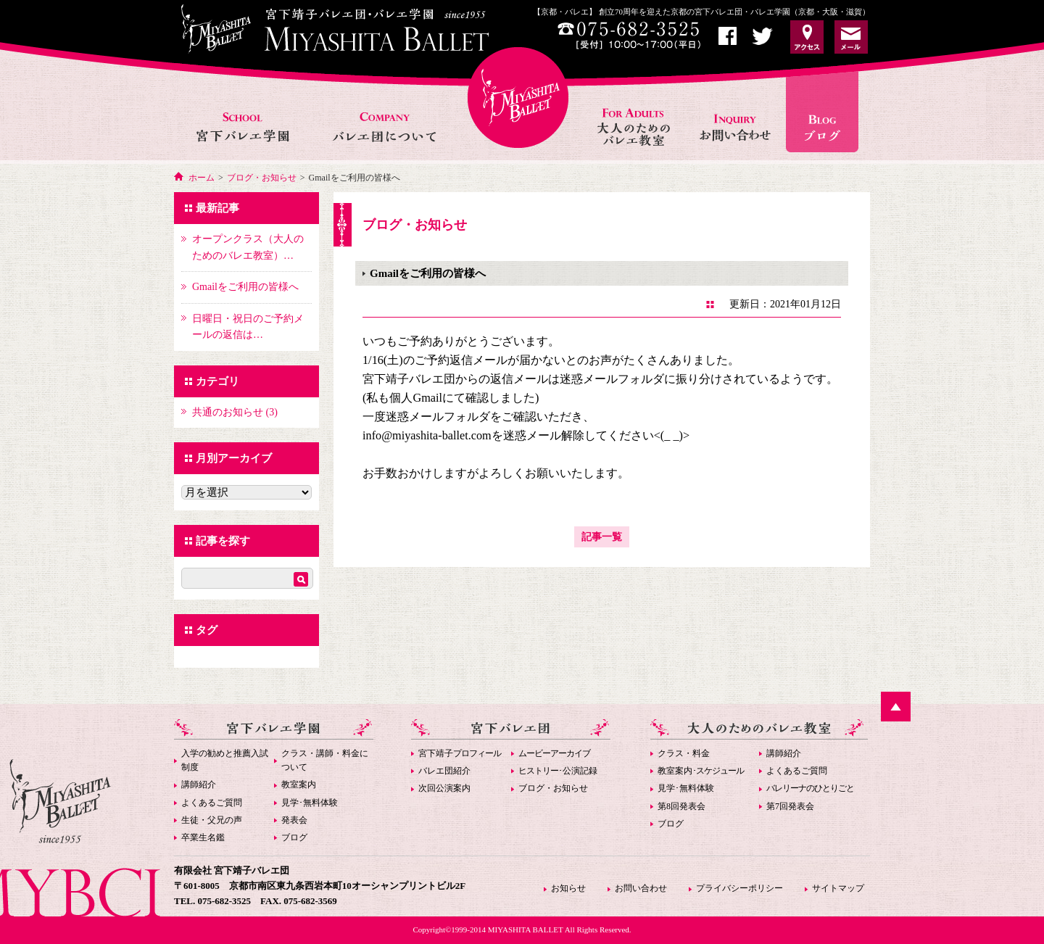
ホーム (201, 178)
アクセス (807, 37)
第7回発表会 (790, 806)
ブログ (294, 837)
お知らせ (827, 111)
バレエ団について (384, 111)
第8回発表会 (681, 806)
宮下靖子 (459, 753)
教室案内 (298, 784)
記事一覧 (601, 536)
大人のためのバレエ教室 (635, 111)
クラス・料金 (684, 753)
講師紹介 (198, 784)
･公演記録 (557, 771)
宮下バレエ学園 (244, 111)
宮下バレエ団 (510, 729)
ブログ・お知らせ (262, 178)
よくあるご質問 (211, 803)
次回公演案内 (444, 788)
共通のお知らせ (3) (235, 412)
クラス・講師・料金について (324, 760)
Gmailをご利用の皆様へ (245, 286)
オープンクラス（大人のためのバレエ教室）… (248, 246)
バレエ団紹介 (444, 771)
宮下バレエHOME (518, 97)
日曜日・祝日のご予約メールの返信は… (248, 326)
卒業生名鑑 (203, 837)
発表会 (294, 820)
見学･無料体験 (309, 803)
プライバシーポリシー (739, 888)
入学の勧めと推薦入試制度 (224, 760)
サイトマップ (838, 888)
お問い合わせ (736, 111)
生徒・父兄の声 (211, 820)
